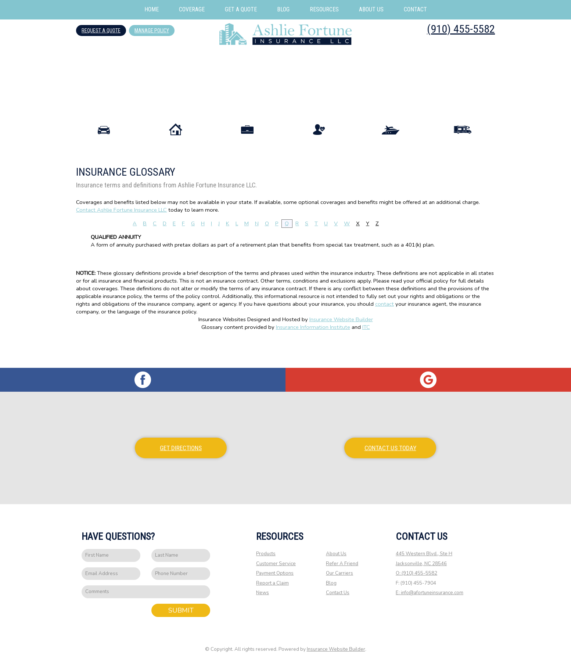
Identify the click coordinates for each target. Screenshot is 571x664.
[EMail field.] (111, 574)
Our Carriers (339, 573)
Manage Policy (151, 30)
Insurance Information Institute (313, 355)
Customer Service (276, 564)
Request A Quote (101, 30)
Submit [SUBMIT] (181, 610)
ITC (366, 355)
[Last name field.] (180, 555)
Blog (331, 583)
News (262, 593)
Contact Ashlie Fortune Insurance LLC (121, 237)
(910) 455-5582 (461, 28)
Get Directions (181, 448)
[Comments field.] (146, 592)
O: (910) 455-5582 (416, 573)
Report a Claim (272, 583)
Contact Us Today (390, 448)
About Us (336, 554)
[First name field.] (111, 555)
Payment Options (275, 573)
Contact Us (337, 593)
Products (266, 554)
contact (384, 331)
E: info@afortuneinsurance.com (429, 593)
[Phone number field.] (180, 574)
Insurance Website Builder (341, 347)
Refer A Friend (342, 564)
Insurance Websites (222, 347)
